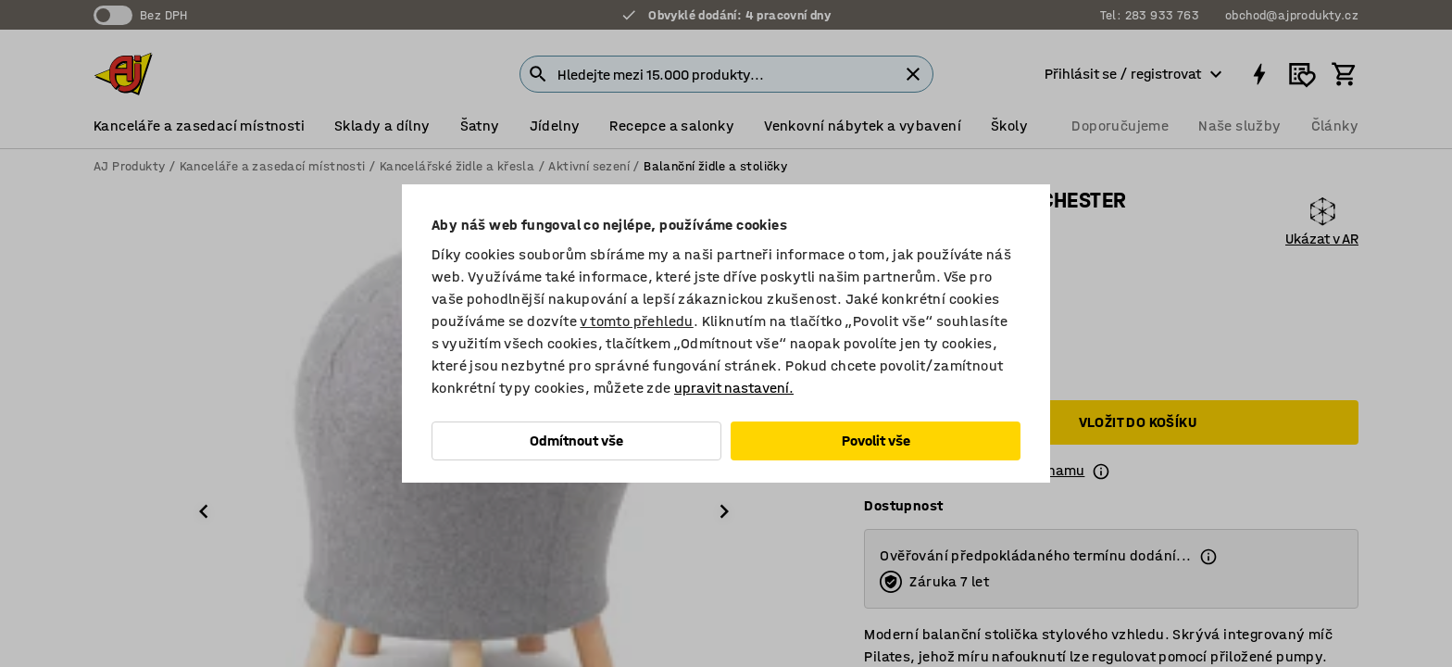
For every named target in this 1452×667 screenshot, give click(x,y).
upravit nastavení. (734, 387)
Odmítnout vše (576, 440)
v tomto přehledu (636, 321)
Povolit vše (876, 440)
